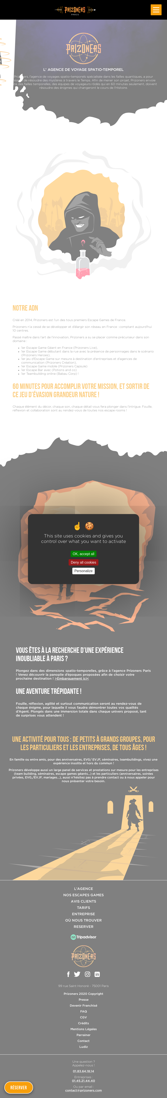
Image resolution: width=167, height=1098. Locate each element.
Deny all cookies (83, 562)
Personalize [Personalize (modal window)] (83, 571)
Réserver (18, 1087)
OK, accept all (83, 554)
